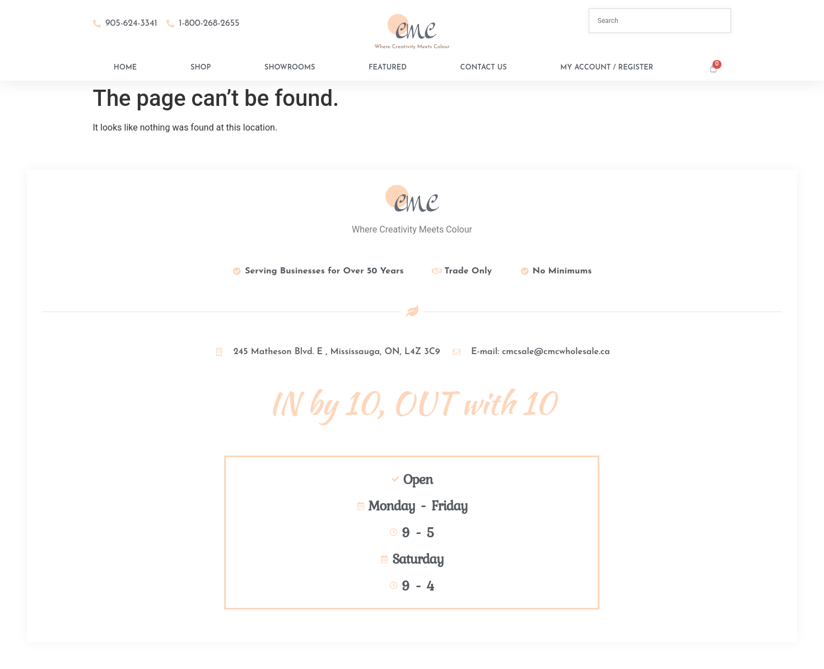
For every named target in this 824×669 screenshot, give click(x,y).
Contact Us (483, 67)
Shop (200, 67)
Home (125, 67)
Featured (388, 67)
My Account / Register (606, 67)
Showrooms (289, 67)
